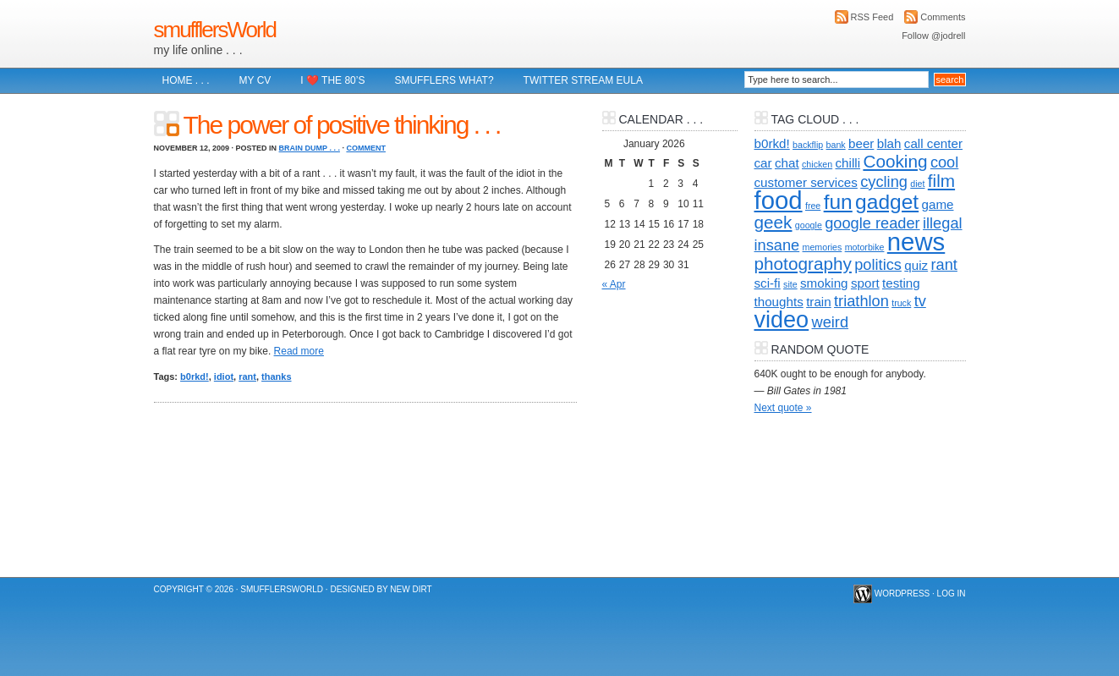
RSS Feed (872, 17)
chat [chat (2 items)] (787, 163)
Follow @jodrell (933, 35)
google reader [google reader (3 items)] (872, 223)
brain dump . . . (309, 148)
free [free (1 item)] (812, 206)
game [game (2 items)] (937, 204)
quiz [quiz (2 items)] (916, 265)
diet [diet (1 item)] (917, 184)
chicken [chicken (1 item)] (817, 164)
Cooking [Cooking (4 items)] (895, 161)
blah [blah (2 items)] (889, 143)
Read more (299, 351)
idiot (223, 376)
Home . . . (186, 80)
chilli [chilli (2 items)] (848, 163)
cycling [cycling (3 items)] (884, 181)
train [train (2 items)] (818, 301)
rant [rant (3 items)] (943, 264)
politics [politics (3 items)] (878, 264)
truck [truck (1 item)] (901, 303)
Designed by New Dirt (380, 589)
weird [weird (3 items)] (830, 322)
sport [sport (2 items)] (865, 283)
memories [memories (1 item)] (822, 247)
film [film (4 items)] (941, 180)
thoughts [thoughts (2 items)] (779, 301)
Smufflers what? (443, 80)
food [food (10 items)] (778, 200)
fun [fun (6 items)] (838, 201)
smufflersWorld (215, 29)
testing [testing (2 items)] (901, 283)
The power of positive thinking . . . (342, 125)
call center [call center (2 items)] (933, 143)
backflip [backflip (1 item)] (808, 145)
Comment (366, 148)
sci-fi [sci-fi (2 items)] (767, 283)
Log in (951, 593)
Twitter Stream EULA (583, 80)
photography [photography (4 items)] (803, 263)
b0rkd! (194, 376)
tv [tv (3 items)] (920, 301)
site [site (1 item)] (790, 284)
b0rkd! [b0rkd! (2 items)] (772, 143)
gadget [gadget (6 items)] (887, 201)
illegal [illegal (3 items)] (943, 223)
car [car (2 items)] (763, 163)
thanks (276, 376)
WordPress (902, 593)
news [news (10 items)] (916, 242)
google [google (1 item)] (808, 225)
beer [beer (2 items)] (861, 143)
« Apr (614, 284)
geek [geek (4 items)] (773, 222)
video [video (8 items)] (781, 320)
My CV (255, 80)
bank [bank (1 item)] (836, 145)
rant (247, 376)
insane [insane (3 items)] (777, 245)
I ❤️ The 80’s (332, 80)
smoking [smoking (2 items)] (824, 283)
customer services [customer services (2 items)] (806, 182)
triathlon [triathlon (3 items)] (861, 301)
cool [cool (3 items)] (944, 162)
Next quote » (783, 408)
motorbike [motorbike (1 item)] (865, 247)
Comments (942, 17)
